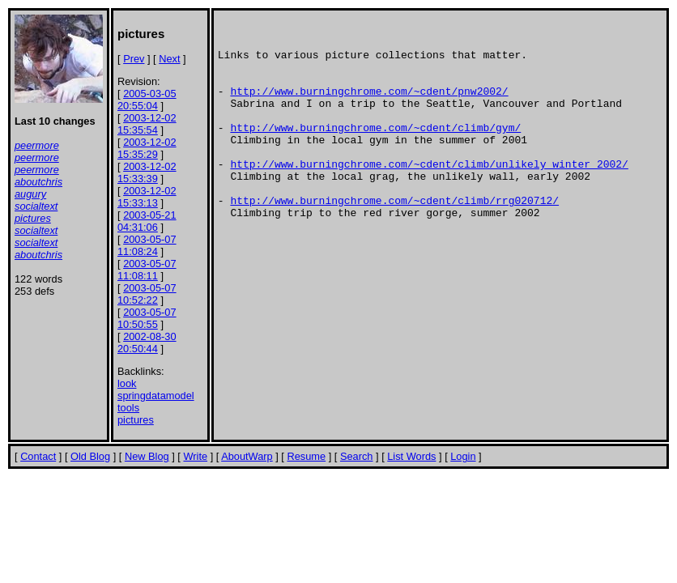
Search (356, 456)
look (126, 383)
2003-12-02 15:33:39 (147, 172)
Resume (306, 456)
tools (128, 408)
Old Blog (90, 456)
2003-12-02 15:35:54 (147, 124)
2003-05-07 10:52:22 (147, 294)
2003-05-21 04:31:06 (147, 221)
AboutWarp (247, 456)
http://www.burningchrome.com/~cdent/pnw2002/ (369, 105)
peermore (37, 145)
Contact (38, 456)
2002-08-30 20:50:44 (147, 342)
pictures (33, 218)
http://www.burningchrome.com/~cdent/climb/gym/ (375, 149)
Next (169, 59)
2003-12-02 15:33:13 (147, 197)
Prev (133, 59)
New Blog (147, 456)
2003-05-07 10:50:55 (147, 318)
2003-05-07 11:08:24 (147, 245)
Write (195, 456)
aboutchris (38, 182)
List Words (411, 456)
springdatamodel (155, 395)
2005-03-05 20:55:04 (147, 99)
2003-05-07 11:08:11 (147, 269)
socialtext (36, 206)
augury (30, 194)
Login (462, 456)
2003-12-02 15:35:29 (147, 148)
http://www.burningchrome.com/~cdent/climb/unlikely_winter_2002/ (429, 192)
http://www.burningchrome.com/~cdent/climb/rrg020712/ (394, 236)
